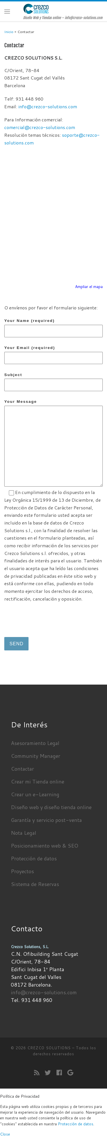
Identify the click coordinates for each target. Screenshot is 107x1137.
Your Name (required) (53, 328)
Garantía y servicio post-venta (46, 820)
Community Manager (35, 756)
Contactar (22, 768)
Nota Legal (23, 832)
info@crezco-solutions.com (47, 106)
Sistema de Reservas (35, 884)
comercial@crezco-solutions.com (39, 127)
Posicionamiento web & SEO (44, 845)
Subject (53, 382)
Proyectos (22, 871)
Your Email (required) (53, 355)
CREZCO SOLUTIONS (49, 1047)
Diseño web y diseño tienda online (51, 807)
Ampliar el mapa (89, 286)
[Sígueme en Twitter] (48, 1073)
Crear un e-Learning (35, 794)
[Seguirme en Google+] (70, 1073)
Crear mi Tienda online (37, 781)
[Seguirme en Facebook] (59, 1073)
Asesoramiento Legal (35, 743)
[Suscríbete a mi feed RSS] (36, 1073)
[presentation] (47, 618)
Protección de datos (34, 858)
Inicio (8, 31)
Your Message (53, 442)
